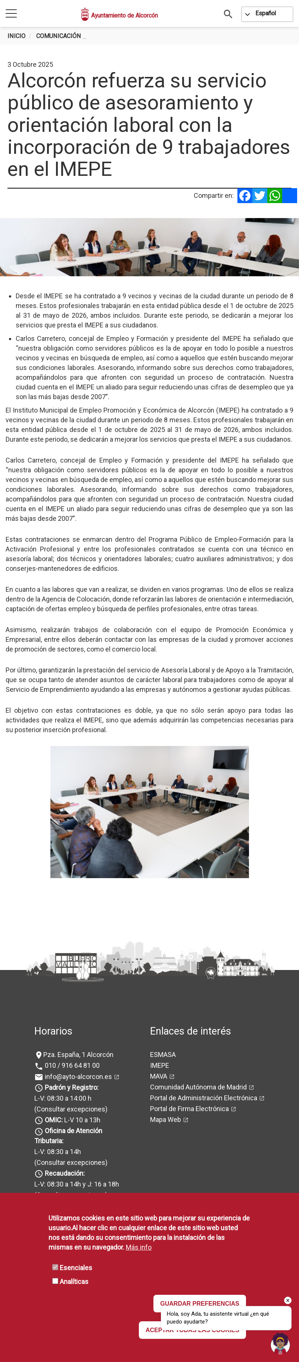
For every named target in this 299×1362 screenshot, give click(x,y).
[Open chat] (280, 1343)
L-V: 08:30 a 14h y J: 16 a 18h (76, 1184)
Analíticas (74, 1281)
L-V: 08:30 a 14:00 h (62, 1098)
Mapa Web (165, 1119)
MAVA (158, 1076)
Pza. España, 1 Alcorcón (78, 1054)
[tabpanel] (149, 247)
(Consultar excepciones (69, 1109)
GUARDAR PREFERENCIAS (199, 1303)
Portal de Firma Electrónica (189, 1109)
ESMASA (163, 1054)
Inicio (16, 36)
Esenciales (76, 1268)
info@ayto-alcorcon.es (77, 1076)
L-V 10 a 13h (71, 1120)
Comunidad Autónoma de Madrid (198, 1087)
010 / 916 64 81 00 (71, 1065)
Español (265, 13)
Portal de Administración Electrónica (203, 1098)
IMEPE (159, 1065)
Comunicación (58, 36)
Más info (139, 1247)
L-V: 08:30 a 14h (57, 1152)
